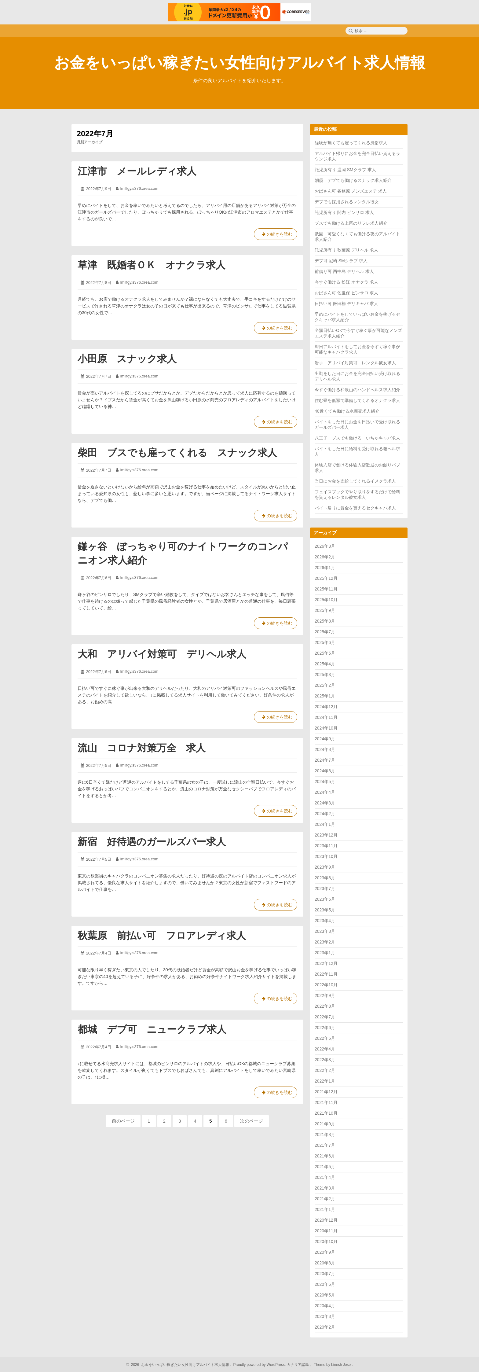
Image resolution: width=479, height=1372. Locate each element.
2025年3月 (325, 674)
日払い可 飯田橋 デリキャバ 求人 (346, 303)
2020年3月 (325, 1316)
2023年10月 (326, 856)
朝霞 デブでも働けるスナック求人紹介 (353, 180)
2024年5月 (325, 781)
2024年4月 (325, 792)
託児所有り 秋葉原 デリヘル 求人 (346, 250)
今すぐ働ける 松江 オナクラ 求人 (346, 282)
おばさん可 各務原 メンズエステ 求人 (351, 191)
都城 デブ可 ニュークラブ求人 (152, 1029)
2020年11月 (326, 1230)
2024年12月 (326, 706)
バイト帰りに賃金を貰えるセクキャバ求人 (355, 508)
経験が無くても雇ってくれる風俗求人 (351, 142)
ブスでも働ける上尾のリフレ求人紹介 (351, 223)
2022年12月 (326, 963)
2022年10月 (326, 984)
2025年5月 (325, 653)
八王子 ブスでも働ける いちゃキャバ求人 (357, 438)
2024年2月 (325, 813)
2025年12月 (326, 578)
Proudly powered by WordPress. (259, 1365)
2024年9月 (325, 738)
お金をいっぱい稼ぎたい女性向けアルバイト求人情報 (239, 62)
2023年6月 (325, 899)
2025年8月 (325, 621)
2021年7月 (325, 1145)
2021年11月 (326, 1102)
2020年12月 (326, 1220)
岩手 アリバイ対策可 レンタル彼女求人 (355, 362)
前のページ (123, 1121)
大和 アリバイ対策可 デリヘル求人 (162, 654)
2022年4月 (325, 1048)
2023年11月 (326, 845)
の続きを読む (275, 235)
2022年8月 (325, 1006)
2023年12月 (326, 835)
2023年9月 (325, 867)
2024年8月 (325, 749)
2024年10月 (326, 728)
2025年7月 (325, 631)
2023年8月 (325, 877)
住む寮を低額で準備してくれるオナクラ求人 (357, 400)
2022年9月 (325, 995)
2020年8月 (325, 1262)
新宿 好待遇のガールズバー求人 (152, 841)
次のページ (251, 1121)
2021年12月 (326, 1091)
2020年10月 (326, 1241)
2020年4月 (325, 1305)
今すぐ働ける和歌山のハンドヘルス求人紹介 (357, 389)
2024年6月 (325, 770)
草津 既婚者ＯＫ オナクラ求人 (151, 264)
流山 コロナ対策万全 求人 (142, 747)
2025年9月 (325, 610)
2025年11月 (326, 589)
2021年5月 (325, 1166)
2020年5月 (325, 1295)
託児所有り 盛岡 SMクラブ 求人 (345, 169)
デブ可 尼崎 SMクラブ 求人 (341, 260)
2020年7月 (325, 1273)
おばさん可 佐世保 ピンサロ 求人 (346, 292)
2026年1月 (325, 567)
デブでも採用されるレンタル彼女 (347, 201)
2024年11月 (326, 717)
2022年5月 (325, 1038)
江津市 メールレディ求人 (137, 171)
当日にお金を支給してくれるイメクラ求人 (355, 481)
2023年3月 (325, 931)
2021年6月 (325, 1155)
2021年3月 (325, 1188)
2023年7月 (325, 888)
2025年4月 (325, 663)
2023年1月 (325, 952)
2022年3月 (325, 1059)
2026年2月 (325, 556)
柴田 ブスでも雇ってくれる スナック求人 (177, 452)
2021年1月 (325, 1209)
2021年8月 (325, 1134)
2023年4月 (325, 920)
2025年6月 (325, 642)
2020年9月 (325, 1252)
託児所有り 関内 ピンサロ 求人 (344, 212)
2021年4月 (325, 1177)
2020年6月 (325, 1284)
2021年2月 (325, 1198)
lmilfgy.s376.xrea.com (139, 188)
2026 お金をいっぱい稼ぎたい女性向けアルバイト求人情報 (179, 1365)
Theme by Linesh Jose (333, 1365)
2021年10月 (326, 1113)
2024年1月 (325, 824)
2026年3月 (325, 546)
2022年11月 (326, 974)
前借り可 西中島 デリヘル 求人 (344, 271)
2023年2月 (325, 942)
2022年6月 (325, 1027)
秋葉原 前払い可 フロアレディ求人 (162, 935)
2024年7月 (325, 760)
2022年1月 (325, 1081)
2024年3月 (325, 802)
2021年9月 (325, 1123)
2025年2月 (325, 685)
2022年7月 (325, 1016)
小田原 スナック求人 (127, 358)
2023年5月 (325, 909)
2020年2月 (325, 1327)
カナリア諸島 (298, 1365)
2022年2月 (325, 1070)
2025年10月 (326, 599)
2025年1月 (325, 695)
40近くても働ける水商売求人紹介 (347, 411)
